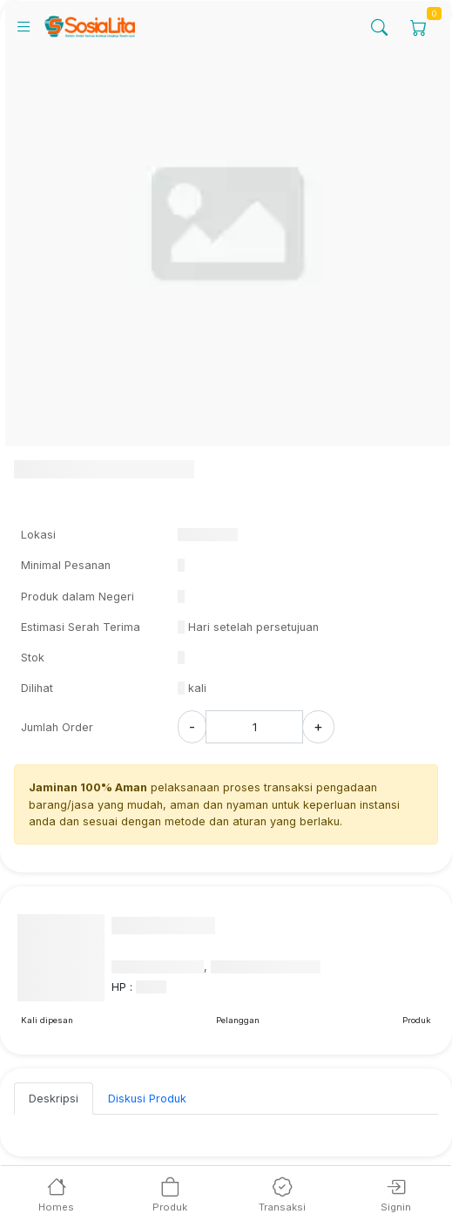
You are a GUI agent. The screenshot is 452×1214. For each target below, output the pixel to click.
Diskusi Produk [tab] (147, 1098)
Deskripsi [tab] (53, 1098)
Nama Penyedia (163, 925)
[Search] (379, 26)
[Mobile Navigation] (29, 25)
